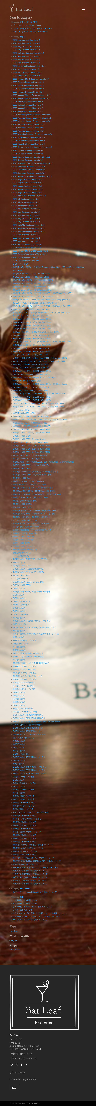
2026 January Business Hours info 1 (28, 111)
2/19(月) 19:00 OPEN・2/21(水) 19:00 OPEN (31, 449)
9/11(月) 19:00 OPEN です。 (24, 536)
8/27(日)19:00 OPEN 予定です (25, 549)
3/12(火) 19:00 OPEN (22, 436)
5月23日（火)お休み (21, 604)
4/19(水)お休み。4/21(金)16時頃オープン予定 (31, 621)
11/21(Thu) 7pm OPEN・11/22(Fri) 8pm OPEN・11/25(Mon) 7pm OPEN (42, 293)
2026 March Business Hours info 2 (27, 72)
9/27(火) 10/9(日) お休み (23, 685)
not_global (15, 949)
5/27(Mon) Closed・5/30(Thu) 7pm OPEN (30, 390)
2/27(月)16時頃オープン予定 (24, 640)
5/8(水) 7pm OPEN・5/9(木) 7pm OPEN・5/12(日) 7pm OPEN (38, 403)
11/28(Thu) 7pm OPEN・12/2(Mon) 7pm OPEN (32, 290)
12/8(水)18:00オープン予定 (24, 828)
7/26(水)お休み (19, 562)
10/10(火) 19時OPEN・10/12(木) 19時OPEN (31, 517)
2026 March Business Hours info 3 (27, 69)
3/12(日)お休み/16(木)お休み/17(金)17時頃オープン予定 (36, 633)
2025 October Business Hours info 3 (28, 153)
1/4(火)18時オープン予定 (23, 809)
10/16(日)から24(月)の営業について (27, 676)
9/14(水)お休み (19, 692)
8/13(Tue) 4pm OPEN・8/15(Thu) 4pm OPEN (32, 345)
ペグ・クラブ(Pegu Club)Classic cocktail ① (30, 31)
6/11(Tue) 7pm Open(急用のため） (27, 380)
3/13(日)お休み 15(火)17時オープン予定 (29, 757)
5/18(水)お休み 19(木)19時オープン (27, 731)
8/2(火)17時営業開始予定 (23, 708)
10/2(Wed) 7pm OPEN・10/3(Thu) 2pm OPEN (32, 316)
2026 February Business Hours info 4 (28, 82)
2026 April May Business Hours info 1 (28, 53)
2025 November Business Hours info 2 (29, 140)
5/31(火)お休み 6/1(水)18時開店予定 (28, 728)
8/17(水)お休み (19, 705)
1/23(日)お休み (19, 792)
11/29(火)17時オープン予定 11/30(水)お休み (31, 663)
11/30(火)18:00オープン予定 (24, 835)
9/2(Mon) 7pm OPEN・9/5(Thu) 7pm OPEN (31, 335)
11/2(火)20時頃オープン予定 (24, 854)
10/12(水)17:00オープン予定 (24, 679)
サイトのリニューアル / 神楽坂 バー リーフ (30, 919)
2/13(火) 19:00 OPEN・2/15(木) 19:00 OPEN (31, 452)
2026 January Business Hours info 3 (28, 105)
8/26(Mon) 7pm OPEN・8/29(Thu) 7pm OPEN (32, 338)
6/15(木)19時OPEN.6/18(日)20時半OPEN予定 (31, 591)
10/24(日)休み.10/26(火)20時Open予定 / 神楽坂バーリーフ (37, 861)
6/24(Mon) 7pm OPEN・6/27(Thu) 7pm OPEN (32, 367)
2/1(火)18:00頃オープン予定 (24, 783)
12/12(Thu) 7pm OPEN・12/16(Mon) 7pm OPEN (33, 283)
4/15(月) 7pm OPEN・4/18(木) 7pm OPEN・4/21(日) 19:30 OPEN (40, 419)
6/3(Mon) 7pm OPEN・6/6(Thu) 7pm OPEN (31, 387)
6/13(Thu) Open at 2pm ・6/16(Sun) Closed (31, 374)
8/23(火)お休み (19, 702)
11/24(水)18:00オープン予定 (24, 841)
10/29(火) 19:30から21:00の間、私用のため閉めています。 (36, 303)
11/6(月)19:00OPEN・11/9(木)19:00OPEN (30, 497)
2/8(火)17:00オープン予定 (23, 776)
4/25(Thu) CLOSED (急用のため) (26, 413)
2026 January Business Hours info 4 (28, 101)
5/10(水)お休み (19, 611)
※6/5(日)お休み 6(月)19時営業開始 (27, 724)
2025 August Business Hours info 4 (27, 182)
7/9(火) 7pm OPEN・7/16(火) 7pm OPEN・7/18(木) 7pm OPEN (39, 361)
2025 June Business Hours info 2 (26, 208)
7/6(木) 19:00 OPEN (21, 575)
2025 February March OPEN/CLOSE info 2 (30, 251)
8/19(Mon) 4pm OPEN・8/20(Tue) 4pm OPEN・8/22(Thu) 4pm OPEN (42, 341)
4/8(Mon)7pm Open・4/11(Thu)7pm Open (30, 423)
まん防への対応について (22, 910)
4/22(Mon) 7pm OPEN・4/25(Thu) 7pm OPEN (32, 416)
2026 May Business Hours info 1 (26, 49)
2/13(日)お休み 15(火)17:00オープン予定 (29, 773)
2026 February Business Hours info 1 (28, 92)
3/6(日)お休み (18, 763)
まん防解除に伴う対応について (25, 900)
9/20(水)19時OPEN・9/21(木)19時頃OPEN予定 (32, 530)
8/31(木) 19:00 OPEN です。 (24, 546)
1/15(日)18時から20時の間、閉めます (28, 653)
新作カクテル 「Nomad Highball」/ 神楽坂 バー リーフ (35, 892)
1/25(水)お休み (19, 646)
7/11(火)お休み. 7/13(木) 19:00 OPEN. (28, 572)
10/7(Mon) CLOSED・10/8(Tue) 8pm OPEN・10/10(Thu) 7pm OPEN (41, 312)
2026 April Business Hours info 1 (26, 62)
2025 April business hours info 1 (26, 241)
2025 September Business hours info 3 (29, 166)
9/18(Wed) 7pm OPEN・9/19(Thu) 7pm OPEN (32, 325)
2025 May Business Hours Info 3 (26, 215)
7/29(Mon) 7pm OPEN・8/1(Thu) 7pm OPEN (31, 351)
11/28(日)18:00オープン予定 (24, 838)
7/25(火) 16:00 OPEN (22, 565)
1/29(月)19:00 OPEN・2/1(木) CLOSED (29, 458)
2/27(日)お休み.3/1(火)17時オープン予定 (29, 767)
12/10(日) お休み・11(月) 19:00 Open (28, 481)
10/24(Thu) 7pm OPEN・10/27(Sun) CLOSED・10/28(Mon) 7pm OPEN (42, 306)
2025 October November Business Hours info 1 (32, 147)
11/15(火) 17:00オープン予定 (25, 669)
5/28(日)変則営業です (22, 601)
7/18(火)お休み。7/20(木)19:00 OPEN (28, 569)
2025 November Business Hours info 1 (29, 144)
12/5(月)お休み (19, 659)
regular (14, 940)
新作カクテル (25, 888)
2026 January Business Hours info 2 (28, 108)
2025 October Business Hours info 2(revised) (31, 157)
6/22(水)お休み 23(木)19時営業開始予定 (29, 718)
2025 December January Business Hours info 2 (32, 118)
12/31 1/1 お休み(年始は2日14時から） (29, 656)
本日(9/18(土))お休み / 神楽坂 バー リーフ (30, 877)
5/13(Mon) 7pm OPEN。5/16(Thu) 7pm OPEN (32, 400)
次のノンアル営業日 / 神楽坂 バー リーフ (29, 880)
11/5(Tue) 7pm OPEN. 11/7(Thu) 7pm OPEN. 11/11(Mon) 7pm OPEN (41, 299)
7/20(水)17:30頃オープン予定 (25, 711)
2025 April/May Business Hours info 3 (29, 225)
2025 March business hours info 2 (27, 244)
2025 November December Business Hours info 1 (33, 134)
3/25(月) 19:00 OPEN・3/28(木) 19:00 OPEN (31, 429)
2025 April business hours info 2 (26, 238)
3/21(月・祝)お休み (21, 754)
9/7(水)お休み (18, 695)
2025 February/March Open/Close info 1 (30, 254)
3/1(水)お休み (18, 637)
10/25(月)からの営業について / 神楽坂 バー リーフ (33, 857)
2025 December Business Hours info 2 (28, 127)
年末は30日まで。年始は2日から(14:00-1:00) (31, 812)
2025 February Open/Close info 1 (27, 260)
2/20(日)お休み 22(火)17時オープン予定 (29, 770)
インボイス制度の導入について (25, 520)
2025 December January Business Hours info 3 (32, 114)
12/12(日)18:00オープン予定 (24, 825)
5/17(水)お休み (19, 608)
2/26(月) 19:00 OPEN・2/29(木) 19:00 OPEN (31, 445)
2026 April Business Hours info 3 (26, 56)
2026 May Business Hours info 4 (26, 40)
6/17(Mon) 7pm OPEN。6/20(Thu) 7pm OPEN (32, 371)
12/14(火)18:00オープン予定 (24, 822)
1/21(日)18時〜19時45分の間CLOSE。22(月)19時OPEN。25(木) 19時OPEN (43, 462)
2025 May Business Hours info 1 (26, 221)
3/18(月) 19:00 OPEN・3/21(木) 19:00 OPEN (31, 432)
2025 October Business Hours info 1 (28, 160)
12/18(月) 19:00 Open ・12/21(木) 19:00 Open (32, 475)
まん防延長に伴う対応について (25, 903)
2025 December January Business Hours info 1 (32, 121)
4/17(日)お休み (19, 741)
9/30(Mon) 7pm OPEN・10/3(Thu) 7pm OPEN (32, 319)
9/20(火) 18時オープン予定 (24, 689)
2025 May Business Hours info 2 (26, 218)
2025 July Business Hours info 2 (26, 202)
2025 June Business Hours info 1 (26, 212)
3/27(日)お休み (19, 750)
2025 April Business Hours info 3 (26, 234)
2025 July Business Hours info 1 (26, 205)
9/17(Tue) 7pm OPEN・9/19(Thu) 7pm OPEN (32, 328)
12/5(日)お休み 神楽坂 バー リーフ (27, 831)
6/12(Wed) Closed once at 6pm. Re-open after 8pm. (34, 377)
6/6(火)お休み (18, 595)
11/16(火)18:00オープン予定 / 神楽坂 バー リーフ (33, 844)
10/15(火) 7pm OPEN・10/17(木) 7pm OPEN (31, 309)
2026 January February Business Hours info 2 (32, 95)
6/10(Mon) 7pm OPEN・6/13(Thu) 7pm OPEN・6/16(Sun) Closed (40, 384)
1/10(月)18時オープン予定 (23, 805)
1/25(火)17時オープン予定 (23, 789)
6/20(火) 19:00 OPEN (22, 585)
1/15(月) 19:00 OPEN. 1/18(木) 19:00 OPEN (31, 465)
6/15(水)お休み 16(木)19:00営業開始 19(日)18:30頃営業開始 (37, 721)
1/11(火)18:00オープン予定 (24, 802)
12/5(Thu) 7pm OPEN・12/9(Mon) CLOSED (31, 286)
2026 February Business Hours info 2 (28, 88)
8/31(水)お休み (19, 698)
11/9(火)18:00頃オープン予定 (25, 851)
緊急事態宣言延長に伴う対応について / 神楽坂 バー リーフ (36, 916)
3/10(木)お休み (19, 760)
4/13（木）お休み (20, 624)
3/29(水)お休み (19, 630)
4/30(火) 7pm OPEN (21, 410)
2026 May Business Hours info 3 (26, 43)
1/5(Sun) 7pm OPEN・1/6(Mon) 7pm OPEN (31, 277)
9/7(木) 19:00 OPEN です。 (24, 539)
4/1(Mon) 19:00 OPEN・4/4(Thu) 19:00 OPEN (32, 426)
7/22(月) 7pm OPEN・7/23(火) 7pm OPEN (30, 354)
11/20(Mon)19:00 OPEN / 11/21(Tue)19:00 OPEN (33, 491)
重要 (22, 897)
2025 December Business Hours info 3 (28, 124)
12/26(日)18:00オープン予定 (24, 815)
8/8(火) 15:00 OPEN (21, 556)
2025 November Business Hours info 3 (29, 137)
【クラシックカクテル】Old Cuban (27, 25)
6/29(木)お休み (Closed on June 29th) (28, 582)
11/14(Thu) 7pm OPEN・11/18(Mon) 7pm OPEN (33, 296)
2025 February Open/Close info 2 (27, 257)
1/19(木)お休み (19, 650)
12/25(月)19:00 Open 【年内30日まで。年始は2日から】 (36, 471)
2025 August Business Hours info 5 (27, 179)
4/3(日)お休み (18, 747)
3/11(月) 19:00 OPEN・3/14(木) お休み (29, 439)
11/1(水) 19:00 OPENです (23, 504)
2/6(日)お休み (18, 780)
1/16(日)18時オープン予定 (23, 799)
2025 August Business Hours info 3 (27, 186)
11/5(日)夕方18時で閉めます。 (25, 500)
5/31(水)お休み (19, 598)
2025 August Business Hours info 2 (27, 189)
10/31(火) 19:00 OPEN (22, 507)
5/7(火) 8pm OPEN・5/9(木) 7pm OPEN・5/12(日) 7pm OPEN (38, 406)
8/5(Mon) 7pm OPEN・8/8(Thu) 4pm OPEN (31, 348)
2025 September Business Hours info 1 (29, 173)
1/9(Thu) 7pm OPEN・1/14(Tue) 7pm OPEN (31, 273)
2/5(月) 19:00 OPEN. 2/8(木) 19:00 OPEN (30, 455)
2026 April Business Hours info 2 (26, 59)
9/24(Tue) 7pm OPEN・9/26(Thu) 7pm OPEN (32, 322)
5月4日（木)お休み (20, 614)
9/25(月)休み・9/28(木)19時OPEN (27, 526)
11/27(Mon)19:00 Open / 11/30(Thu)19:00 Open (33, 487)
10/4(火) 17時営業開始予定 (24, 682)
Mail (14, 1088)
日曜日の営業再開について (23, 737)
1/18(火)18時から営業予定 (23, 796)
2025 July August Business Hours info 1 (29, 195)
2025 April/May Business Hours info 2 (29, 228)
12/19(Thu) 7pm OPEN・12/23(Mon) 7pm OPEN (33, 280)
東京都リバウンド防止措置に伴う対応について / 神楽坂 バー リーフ (40, 913)
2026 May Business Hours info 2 (26, 46)
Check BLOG (30, 1058)
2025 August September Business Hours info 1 (32, 176)
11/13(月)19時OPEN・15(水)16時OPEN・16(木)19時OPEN (37, 494)
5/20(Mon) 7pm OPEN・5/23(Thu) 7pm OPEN (32, 397)
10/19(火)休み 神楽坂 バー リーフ (27, 864)
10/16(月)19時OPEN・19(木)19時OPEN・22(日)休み (34, 513)
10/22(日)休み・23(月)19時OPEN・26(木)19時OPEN (34, 510)
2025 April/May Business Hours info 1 (29, 231)
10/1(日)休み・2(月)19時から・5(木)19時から (31, 523)
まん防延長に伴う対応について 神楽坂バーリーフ (32, 906)
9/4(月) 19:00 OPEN (21, 543)
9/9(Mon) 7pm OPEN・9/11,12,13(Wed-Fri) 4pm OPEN (35, 332)
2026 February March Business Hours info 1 (31, 79)
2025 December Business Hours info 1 (28, 131)
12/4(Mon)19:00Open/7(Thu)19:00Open (29, 484)
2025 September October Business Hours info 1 (33, 163)
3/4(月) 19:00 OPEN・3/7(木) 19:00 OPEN (30, 442)
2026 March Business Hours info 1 (27, 75)
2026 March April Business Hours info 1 (29, 66)
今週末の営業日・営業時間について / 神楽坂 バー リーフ (35, 867)
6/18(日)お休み (19, 588)
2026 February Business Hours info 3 (28, 85)
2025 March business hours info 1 (27, 247)
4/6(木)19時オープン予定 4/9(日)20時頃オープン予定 (34, 627)
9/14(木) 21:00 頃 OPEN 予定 (25, 533)
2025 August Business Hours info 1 (27, 192)
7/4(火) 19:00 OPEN (21, 578)
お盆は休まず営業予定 (22, 552)
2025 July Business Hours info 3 (26, 199)
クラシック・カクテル (29, 22)
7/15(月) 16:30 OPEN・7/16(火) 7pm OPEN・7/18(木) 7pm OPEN (40, 358)
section (14, 931)
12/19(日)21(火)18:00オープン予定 (27, 818)
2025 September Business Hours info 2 (29, 169)
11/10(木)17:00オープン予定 (24, 672)
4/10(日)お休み (19, 744)
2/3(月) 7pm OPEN (20, 264)
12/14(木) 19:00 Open (22, 478)
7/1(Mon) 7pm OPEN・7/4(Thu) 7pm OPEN (31, 364)
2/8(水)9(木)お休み (21, 643)
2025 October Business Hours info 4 (28, 150)
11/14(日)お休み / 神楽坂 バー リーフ (28, 848)
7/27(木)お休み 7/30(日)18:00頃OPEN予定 (30, 559)
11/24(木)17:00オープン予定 (24, 666)
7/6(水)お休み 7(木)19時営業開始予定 (28, 715)
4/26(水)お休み (19, 617)
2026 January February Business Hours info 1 (32, 98)
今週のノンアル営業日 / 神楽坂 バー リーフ (30, 870)
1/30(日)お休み (19, 786)
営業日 (22, 36)
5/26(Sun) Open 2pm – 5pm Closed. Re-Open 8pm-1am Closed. (39, 393)
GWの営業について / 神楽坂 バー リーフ (29, 734)
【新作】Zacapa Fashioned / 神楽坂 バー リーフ (32, 28)
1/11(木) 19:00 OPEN (22, 468)
